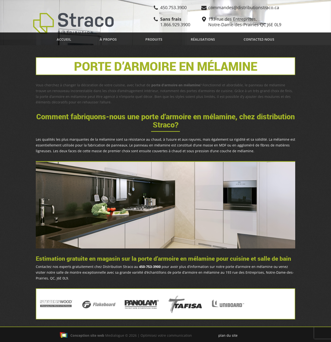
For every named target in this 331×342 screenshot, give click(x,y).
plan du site (228, 335)
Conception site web (82, 335)
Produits (153, 39)
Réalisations (203, 39)
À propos (108, 39)
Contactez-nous (259, 39)
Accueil (64, 39)
